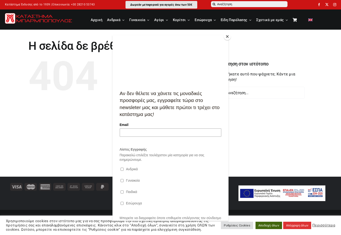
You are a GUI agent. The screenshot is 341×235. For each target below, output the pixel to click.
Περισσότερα (323, 225)
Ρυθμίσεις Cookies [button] (237, 225)
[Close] (227, 36)
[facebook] (319, 4)
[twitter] (326, 4)
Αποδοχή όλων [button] (268, 225)
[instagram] (334, 4)
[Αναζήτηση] (249, 4)
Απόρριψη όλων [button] (297, 225)
